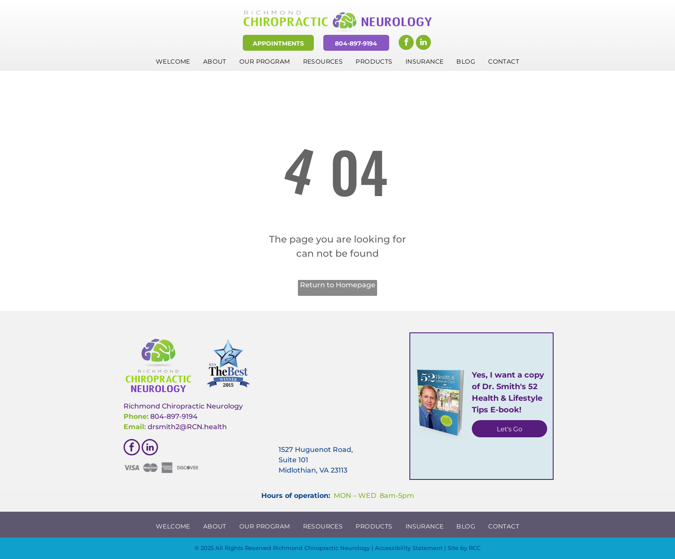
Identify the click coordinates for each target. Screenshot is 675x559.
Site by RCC (464, 547)
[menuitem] (173, 61)
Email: (135, 427)
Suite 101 (293, 460)
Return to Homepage (337, 285)
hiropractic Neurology (205, 406)
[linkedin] (423, 43)
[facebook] (406, 43)
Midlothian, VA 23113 (313, 470)
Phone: (136, 416)
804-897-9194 (174, 416)
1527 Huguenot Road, (316, 449)
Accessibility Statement (409, 547)
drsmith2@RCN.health (187, 427)
